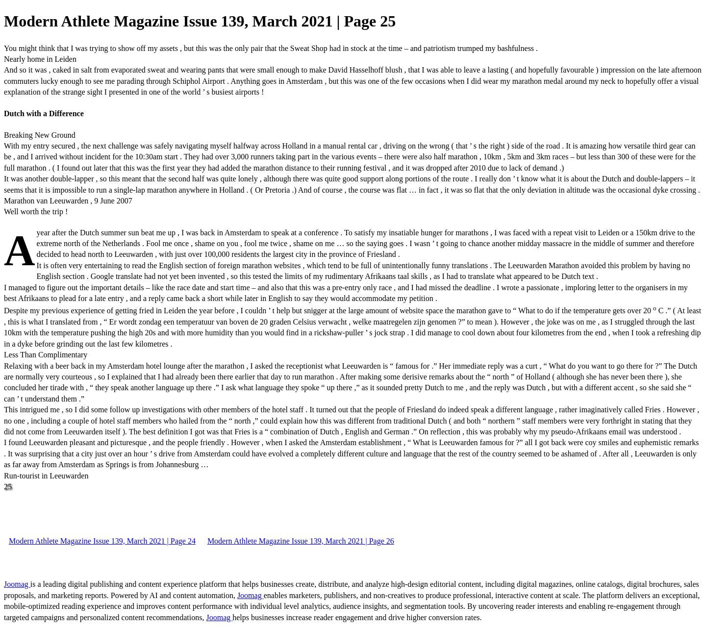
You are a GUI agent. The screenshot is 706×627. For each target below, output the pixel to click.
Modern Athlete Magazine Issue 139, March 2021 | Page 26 (300, 541)
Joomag (17, 584)
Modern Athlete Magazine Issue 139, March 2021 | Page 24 (102, 541)
